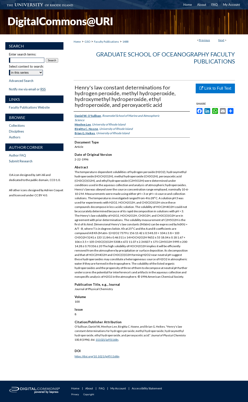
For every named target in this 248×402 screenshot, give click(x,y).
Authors (14, 137)
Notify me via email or (27, 89)
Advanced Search (21, 81)
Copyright (88, 394)
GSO (87, 41)
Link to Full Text (215, 88)
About (89, 388)
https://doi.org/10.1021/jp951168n (97, 356)
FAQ (102, 388)
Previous (204, 40)
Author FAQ (17, 155)
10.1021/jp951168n (107, 339)
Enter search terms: (22, 54)
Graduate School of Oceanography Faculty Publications (165, 58)
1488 (125, 41)
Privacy (75, 394)
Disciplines (16, 131)
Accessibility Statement (147, 388)
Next (221, 40)
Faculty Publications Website (29, 107)
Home (77, 41)
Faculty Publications (106, 41)
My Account (118, 388)
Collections (17, 125)
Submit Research (20, 161)
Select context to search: (26, 66)
